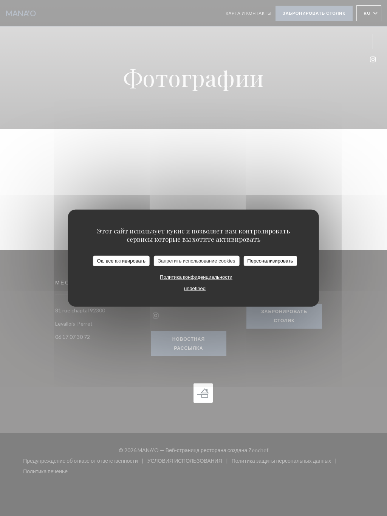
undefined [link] (195, 288)
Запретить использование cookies (196, 261)
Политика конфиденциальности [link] (196, 277)
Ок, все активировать (121, 261)
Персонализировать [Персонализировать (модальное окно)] (270, 261)
